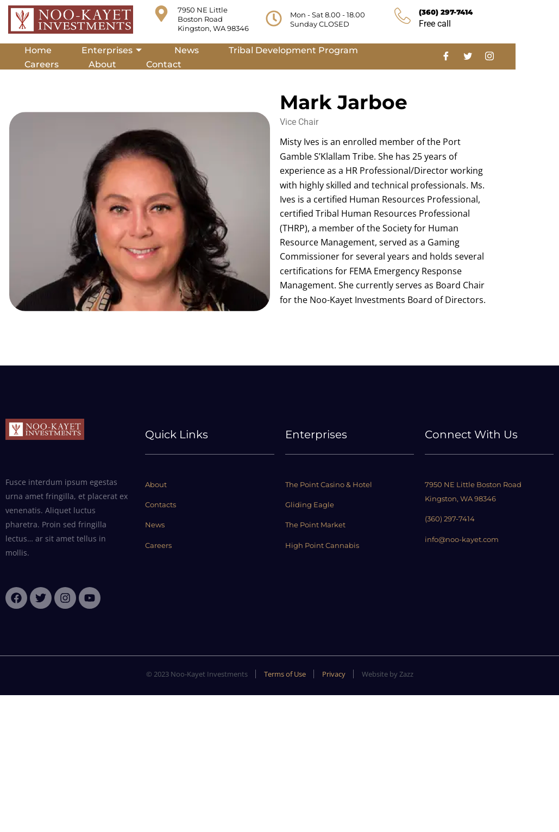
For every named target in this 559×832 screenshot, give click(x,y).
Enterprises (113, 50)
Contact (163, 64)
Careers (41, 64)
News (186, 50)
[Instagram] (489, 56)
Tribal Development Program (293, 50)
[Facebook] (446, 56)
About (102, 64)
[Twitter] (468, 56)
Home (38, 50)
